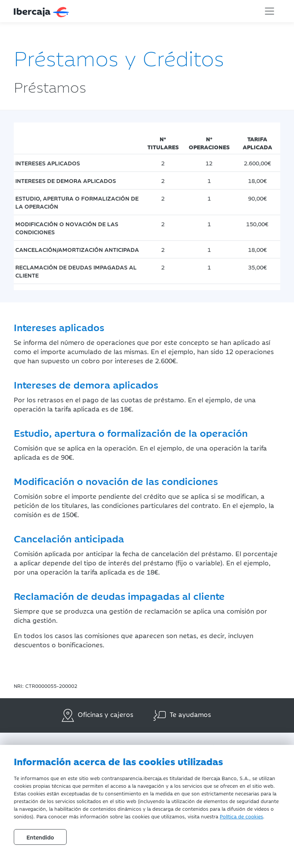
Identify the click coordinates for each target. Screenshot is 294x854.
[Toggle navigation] (269, 11)
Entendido (40, 837)
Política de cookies (241, 816)
